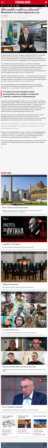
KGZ (5, 6)
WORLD (17, 6)
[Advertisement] (24, 162)
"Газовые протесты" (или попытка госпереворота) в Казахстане (14, 17)
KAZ (2, 6)
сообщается (22, 60)
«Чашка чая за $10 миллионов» (23, 416)
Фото (30, 8)
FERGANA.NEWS (22, 2)
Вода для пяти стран (40, 416)
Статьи (12, 8)
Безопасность (28, 15)
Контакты (4, 443)
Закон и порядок (12, 15)
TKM (11, 6)
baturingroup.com (15, 446)
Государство (19, 15)
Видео (21, 8)
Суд (24, 15)
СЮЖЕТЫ (39, 8)
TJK (8, 6)
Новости (3, 8)
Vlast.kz (11, 140)
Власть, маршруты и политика (7, 416)
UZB (14, 6)
